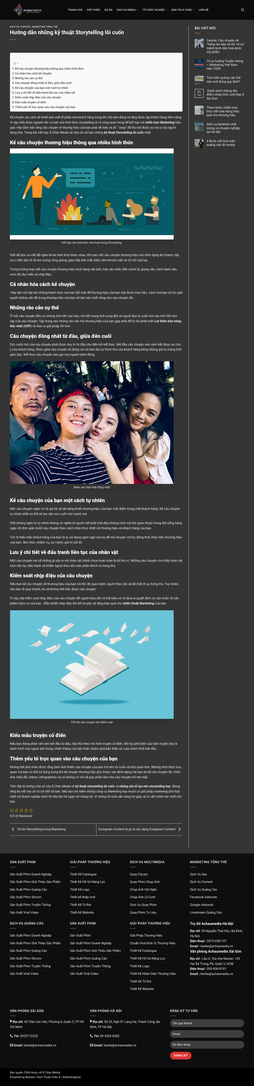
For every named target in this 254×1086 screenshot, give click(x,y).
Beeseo (30, 1077)
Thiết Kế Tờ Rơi (80, 905)
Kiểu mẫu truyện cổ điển (30, 102)
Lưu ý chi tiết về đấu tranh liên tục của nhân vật (45, 92)
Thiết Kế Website (82, 912)
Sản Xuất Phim (80, 935)
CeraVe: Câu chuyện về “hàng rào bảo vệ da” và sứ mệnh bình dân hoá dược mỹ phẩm (225, 46)
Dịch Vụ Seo (198, 874)
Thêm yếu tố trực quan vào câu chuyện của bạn (45, 107)
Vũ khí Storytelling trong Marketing (37, 829)
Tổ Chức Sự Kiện (155, 10)
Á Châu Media (51, 1072)
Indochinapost (72, 1077)
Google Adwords (202, 905)
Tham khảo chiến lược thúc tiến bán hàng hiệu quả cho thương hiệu (223, 111)
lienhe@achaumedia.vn (216, 946)
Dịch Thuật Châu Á (48, 1077)
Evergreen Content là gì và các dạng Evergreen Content (140, 829)
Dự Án (109, 9)
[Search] (242, 10)
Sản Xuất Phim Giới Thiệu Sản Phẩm (35, 882)
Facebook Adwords (203, 897)
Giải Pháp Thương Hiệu (146, 935)
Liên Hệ (203, 9)
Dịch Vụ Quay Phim (143, 905)
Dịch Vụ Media (127, 10)
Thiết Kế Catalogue (83, 874)
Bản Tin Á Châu (182, 10)
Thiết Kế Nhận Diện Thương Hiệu (153, 974)
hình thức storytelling (79, 122)
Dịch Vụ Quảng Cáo (203, 889)
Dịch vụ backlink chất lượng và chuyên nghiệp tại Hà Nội (223, 128)
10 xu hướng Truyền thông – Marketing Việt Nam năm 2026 (225, 64)
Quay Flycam (139, 874)
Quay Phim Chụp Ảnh (145, 882)
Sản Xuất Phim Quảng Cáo (28, 889)
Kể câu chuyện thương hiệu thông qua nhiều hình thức (49, 68)
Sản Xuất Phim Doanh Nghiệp (30, 874)
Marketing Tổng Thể (45, 27)
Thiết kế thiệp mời (82, 897)
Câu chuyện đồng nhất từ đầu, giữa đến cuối (43, 83)
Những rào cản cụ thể (28, 78)
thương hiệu (55, 584)
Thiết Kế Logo (79, 889)
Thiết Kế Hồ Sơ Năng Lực (87, 882)
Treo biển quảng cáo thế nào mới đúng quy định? (224, 79)
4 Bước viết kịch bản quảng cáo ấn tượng (221, 143)
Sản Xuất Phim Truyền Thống (30, 905)
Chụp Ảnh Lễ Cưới (142, 897)
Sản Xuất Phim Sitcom (25, 897)
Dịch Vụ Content (20, 27)
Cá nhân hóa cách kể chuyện (33, 73)
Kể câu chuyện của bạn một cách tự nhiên (41, 88)
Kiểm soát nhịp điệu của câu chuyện (38, 97)
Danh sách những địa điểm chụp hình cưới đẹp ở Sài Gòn (225, 94)
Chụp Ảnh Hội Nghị (143, 889)
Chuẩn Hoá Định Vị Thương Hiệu (152, 943)
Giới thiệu (93, 9)
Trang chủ (75, 9)
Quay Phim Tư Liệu (143, 912)
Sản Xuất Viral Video (24, 912)
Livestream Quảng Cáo (206, 912)
